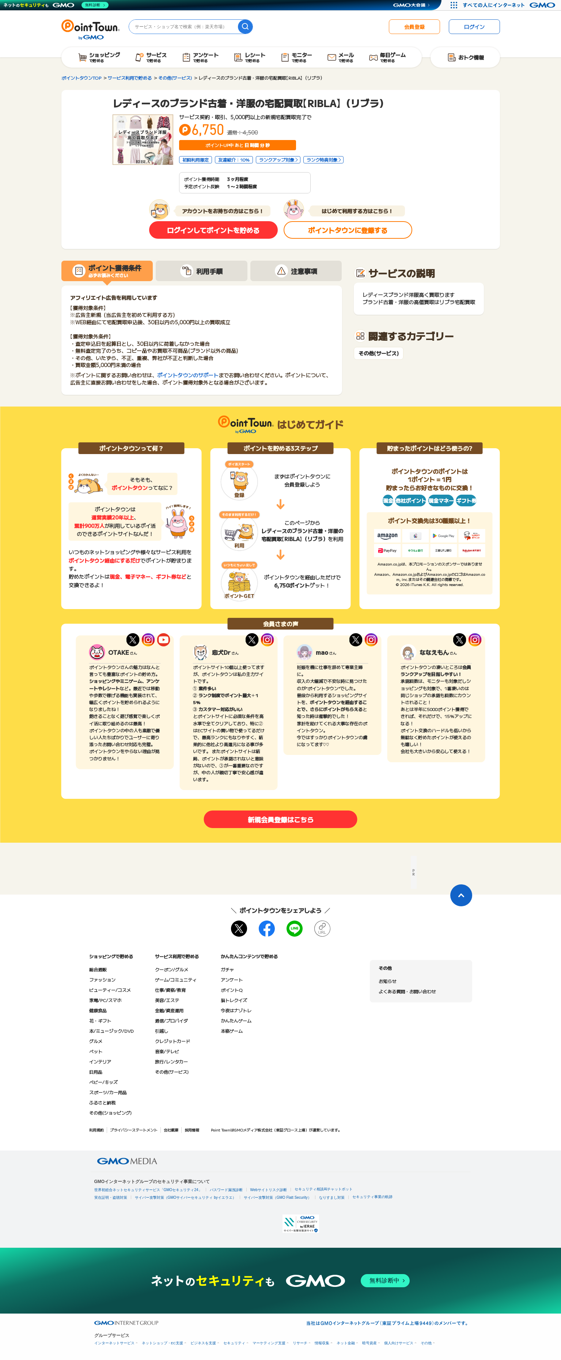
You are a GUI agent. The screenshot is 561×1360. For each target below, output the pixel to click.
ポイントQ (231, 990)
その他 (426, 1343)
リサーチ (300, 1343)
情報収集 (322, 1343)
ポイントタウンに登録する (347, 230)
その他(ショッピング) (110, 1113)
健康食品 (98, 1010)
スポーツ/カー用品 (108, 1092)
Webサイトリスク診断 (268, 1190)
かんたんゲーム (236, 1020)
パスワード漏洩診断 (226, 1190)
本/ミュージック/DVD (111, 1031)
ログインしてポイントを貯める (213, 230)
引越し (161, 1031)
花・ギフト (100, 1020)
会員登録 (414, 26)
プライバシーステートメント (134, 1130)
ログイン (474, 26)
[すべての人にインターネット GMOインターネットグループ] (510, 5)
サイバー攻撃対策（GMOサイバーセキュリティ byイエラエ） (185, 1197)
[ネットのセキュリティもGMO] (56, 5)
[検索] (245, 27)
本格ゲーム (232, 1031)
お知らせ (387, 981)
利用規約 (96, 1130)
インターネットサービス (114, 1343)
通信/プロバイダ (171, 1020)
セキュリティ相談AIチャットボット (324, 1189)
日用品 (95, 1072)
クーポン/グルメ (171, 969)
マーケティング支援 (269, 1343)
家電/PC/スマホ (105, 1000)
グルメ (95, 1041)
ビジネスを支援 (203, 1343)
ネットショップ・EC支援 (162, 1343)
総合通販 (98, 969)
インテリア (100, 1061)
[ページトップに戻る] (461, 895)
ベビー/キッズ (103, 1082)
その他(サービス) (379, 353)
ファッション (102, 979)
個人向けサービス (398, 1343)
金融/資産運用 (169, 1010)
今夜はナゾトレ (236, 1010)
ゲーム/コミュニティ (176, 979)
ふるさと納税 (102, 1102)
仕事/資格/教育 (170, 990)
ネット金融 (346, 1343)
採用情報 (192, 1130)
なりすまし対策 (332, 1197)
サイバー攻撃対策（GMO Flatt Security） (277, 1197)
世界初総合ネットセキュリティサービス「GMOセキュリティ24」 (148, 1190)
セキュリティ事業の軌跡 (372, 1197)
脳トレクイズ (234, 1000)
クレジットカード (172, 1041)
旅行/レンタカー (171, 1061)
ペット (95, 1051)
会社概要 (171, 1130)
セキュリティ (234, 1343)
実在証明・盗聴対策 (110, 1197)
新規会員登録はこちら (281, 819)
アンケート (232, 979)
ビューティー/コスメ (110, 990)
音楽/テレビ (167, 1051)
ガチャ (227, 969)
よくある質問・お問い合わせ (407, 991)
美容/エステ (167, 1000)
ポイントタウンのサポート (188, 375)
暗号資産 (369, 1343)
